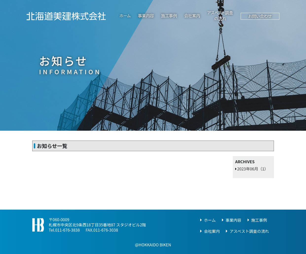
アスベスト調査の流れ (249, 231)
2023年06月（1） (252, 169)
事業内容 (146, 16)
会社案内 (192, 16)
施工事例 (169, 16)
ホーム (125, 16)
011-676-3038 (105, 230)
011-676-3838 (67, 230)
